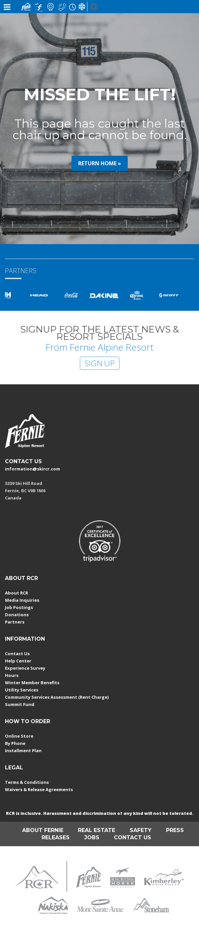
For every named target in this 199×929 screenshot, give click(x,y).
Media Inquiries (22, 600)
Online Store (19, 736)
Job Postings (19, 607)
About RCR (16, 593)
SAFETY (140, 830)
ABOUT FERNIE (42, 830)
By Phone (15, 743)
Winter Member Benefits (32, 683)
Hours (11, 675)
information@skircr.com (32, 469)
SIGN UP (100, 363)
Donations (17, 615)
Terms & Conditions (27, 782)
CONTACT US (23, 461)
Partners (14, 622)
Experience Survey (25, 668)
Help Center (18, 661)
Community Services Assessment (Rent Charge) (57, 697)
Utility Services (21, 690)
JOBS (91, 837)
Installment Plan (23, 750)
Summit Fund (19, 704)
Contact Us (17, 654)
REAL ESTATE (96, 830)
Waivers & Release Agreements (39, 789)
